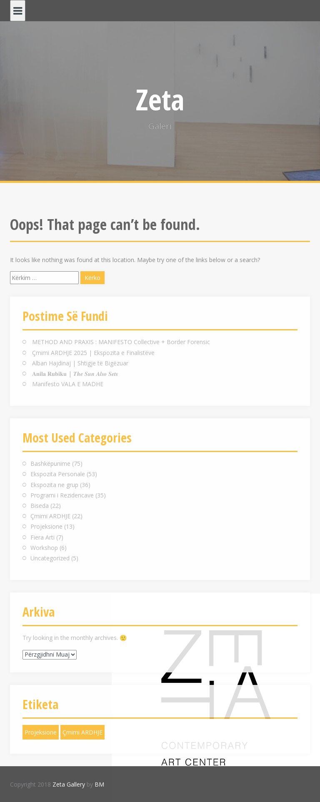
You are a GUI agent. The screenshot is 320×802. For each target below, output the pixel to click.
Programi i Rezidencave (62, 495)
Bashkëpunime (50, 463)
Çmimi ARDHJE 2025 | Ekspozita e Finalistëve (93, 353)
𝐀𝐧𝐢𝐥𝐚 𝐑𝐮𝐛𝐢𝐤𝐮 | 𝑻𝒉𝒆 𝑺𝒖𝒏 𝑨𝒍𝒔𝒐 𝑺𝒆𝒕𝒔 (75, 373)
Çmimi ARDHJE (50, 516)
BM (99, 784)
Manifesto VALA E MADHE (67, 384)
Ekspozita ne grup (54, 485)
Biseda (39, 506)
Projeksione (46, 526)
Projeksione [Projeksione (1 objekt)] (41, 732)
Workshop (44, 548)
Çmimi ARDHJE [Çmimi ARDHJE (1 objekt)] (82, 732)
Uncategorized (50, 558)
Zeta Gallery (68, 784)
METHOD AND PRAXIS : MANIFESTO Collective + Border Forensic (121, 342)
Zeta (160, 99)
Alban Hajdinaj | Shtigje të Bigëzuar (80, 363)
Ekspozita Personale (57, 474)
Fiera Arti (42, 537)
